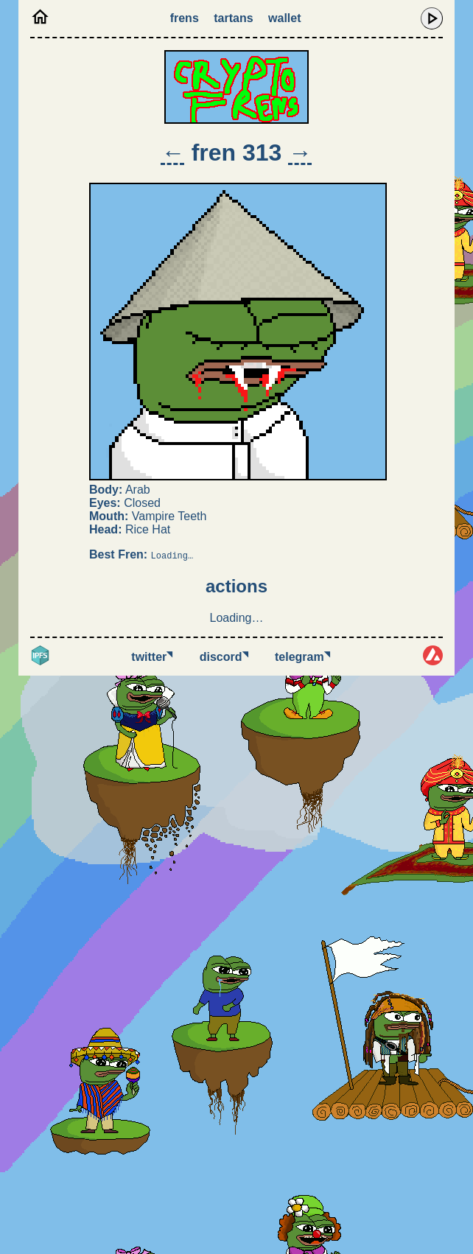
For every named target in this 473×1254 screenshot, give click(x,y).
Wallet (284, 18)
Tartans (233, 18)
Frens (184, 18)
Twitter (151, 657)
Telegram (302, 657)
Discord (224, 657)
